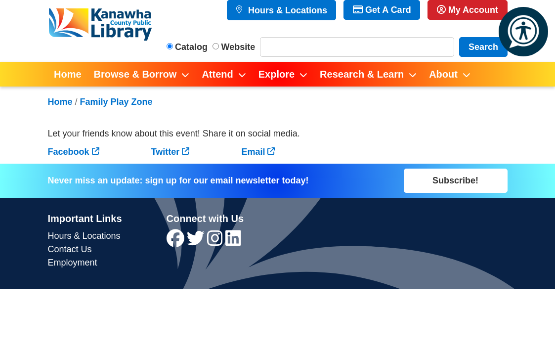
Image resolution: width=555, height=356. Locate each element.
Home (60, 102)
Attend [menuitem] (217, 74)
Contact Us (70, 249)
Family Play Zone (116, 102)
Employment (72, 262)
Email (253, 152)
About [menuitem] (443, 74)
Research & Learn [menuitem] (362, 74)
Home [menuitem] (68, 74)
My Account (467, 10)
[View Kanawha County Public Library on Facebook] (177, 242)
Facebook (68, 152)
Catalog (191, 47)
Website (238, 47)
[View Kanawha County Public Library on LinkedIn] (233, 242)
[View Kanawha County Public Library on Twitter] (197, 242)
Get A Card (382, 10)
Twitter (165, 152)
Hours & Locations (286, 10)
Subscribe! (455, 180)
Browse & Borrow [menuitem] (135, 74)
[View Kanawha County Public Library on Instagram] (216, 242)
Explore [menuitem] (276, 74)
